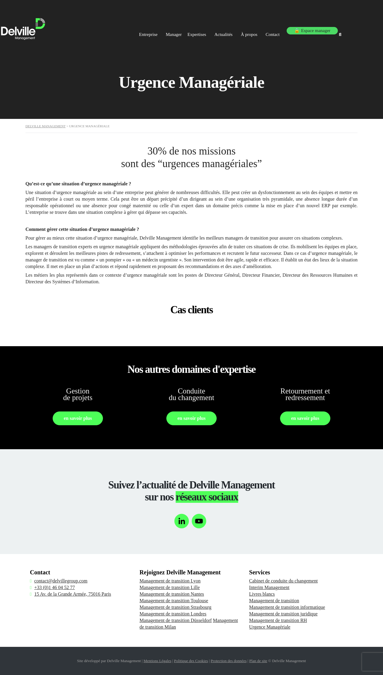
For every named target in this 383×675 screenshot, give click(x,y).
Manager (167, 29)
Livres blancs (262, 594)
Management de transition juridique (283, 613)
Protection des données (229, 661)
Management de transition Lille (169, 587)
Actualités (227, 29)
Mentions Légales (157, 661)
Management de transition (274, 600)
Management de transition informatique (287, 607)
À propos (256, 29)
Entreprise (138, 29)
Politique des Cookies (191, 661)
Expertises (196, 29)
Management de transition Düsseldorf (175, 620)
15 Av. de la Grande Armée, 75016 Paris (72, 594)
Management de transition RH (278, 620)
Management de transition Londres (172, 613)
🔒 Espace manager (322, 29)
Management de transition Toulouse (173, 600)
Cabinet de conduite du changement (283, 580)
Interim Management (269, 587)
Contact (283, 29)
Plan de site (258, 661)
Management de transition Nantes (171, 594)
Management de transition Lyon (169, 580)
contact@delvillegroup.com (60, 580)
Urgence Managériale (270, 626)
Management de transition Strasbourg (175, 607)
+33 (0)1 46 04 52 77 (54, 587)
